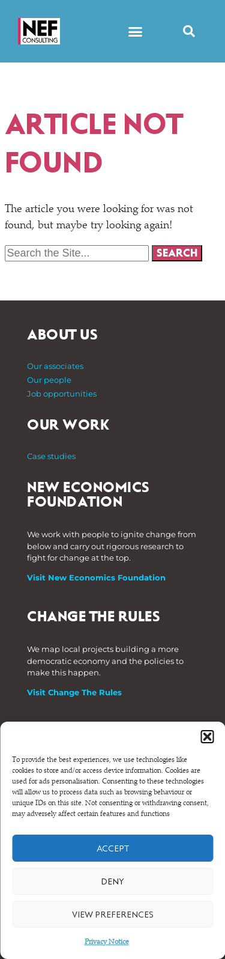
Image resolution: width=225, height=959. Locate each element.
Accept (113, 848)
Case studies (51, 456)
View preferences (113, 914)
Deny (112, 881)
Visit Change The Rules (74, 692)
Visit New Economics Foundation (96, 577)
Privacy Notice (107, 942)
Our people (49, 380)
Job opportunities (62, 393)
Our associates (55, 366)
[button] (207, 737)
